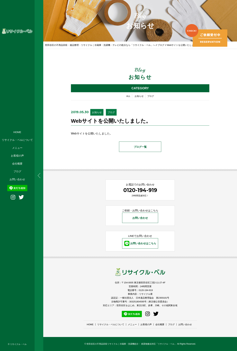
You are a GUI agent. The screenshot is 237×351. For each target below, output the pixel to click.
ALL (128, 96)
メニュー (17, 147)
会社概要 (17, 163)
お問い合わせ (17, 179)
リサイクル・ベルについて (17, 139)
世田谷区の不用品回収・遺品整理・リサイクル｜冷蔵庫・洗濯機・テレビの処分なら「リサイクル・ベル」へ (100, 45)
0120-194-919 (140, 190)
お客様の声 (17, 155)
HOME (17, 132)
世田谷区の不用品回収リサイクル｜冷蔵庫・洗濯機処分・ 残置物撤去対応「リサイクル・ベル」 (131, 344)
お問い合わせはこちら (140, 243)
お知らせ (139, 96)
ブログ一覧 (140, 147)
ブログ (17, 171)
